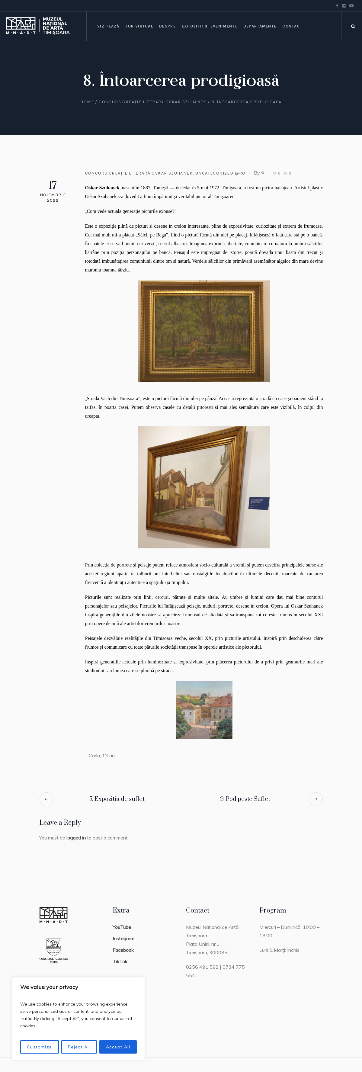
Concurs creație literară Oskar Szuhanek (153, 101)
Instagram (123, 939)
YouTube (122, 927)
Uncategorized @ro (220, 173)
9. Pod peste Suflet (245, 799)
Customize (39, 1047)
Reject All (79, 1047)
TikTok (120, 961)
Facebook (123, 950)
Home (87, 101)
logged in (76, 838)
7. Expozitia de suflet (117, 799)
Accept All (118, 1047)
